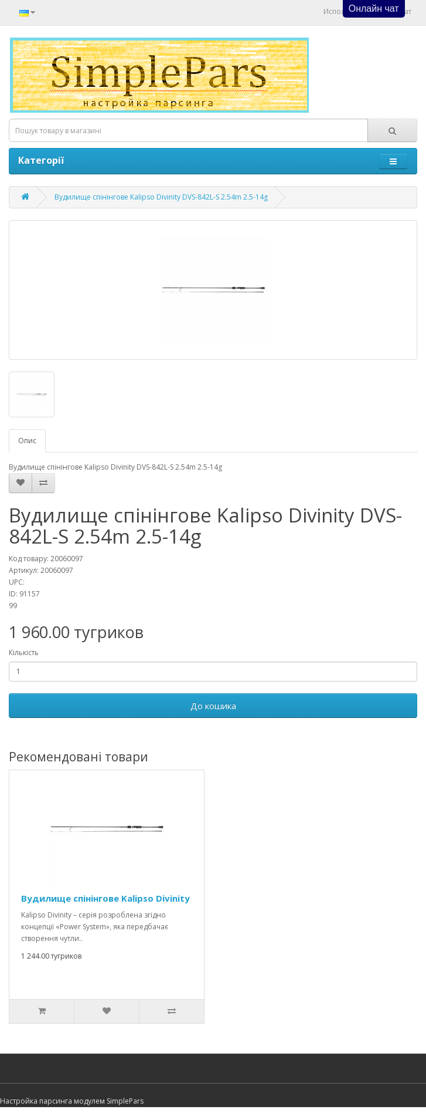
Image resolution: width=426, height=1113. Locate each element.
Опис (27, 441)
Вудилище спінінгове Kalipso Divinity (105, 898)
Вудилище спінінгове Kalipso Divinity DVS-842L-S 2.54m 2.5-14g (161, 197)
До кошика (213, 705)
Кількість (24, 652)
